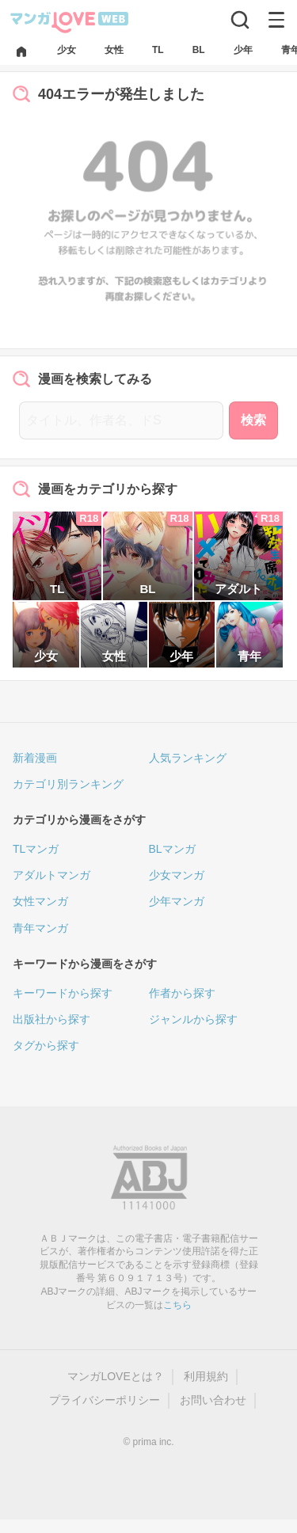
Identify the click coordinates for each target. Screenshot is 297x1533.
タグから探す (46, 1045)
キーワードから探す (62, 993)
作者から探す (182, 993)
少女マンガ (176, 875)
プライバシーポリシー (104, 1400)
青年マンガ (40, 928)
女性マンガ (40, 901)
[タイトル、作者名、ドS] (121, 420)
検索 (253, 420)
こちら (177, 1304)
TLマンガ (36, 849)
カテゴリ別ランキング (68, 784)
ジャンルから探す (193, 1019)
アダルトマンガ (51, 875)
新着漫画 (35, 757)
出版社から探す (51, 1019)
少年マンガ (176, 901)
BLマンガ (172, 849)
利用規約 (206, 1376)
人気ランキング (188, 757)
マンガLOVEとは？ (115, 1376)
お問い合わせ (213, 1400)
